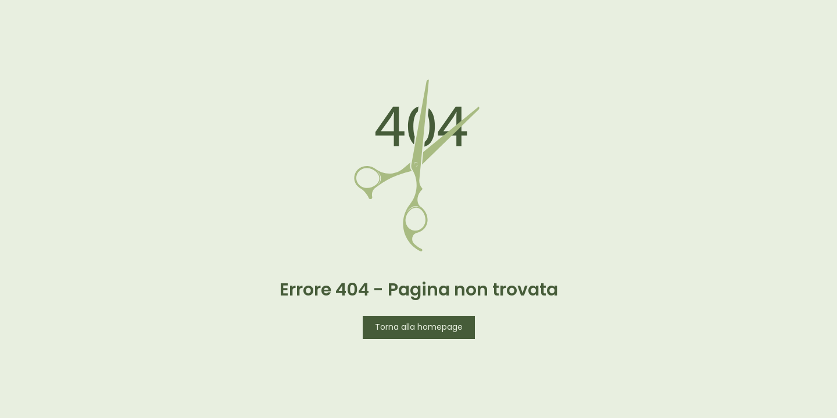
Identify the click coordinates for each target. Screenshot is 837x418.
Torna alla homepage (419, 327)
